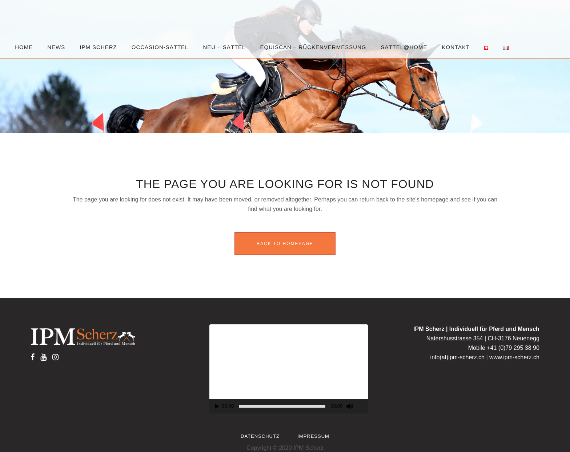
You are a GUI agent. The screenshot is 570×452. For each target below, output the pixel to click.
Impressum (313, 436)
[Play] (217, 406)
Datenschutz (260, 436)
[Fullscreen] (363, 406)
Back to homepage (285, 243)
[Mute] (349, 406)
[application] (288, 369)
